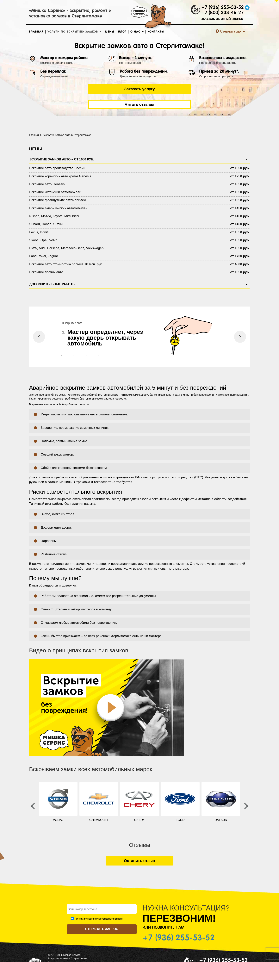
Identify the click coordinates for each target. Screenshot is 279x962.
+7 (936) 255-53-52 (222, 7)
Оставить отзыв (139, 845)
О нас (137, 31)
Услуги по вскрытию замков (74, 31)
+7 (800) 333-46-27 (222, 12)
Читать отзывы (179, 89)
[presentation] (39, 321)
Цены (109, 31)
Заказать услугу (99, 89)
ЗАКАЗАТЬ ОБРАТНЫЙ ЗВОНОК (222, 19)
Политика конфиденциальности (66, 950)
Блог (122, 31)
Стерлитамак (230, 31)
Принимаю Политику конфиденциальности (98, 903)
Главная (36, 31)
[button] (61, 340)
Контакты (156, 31)
